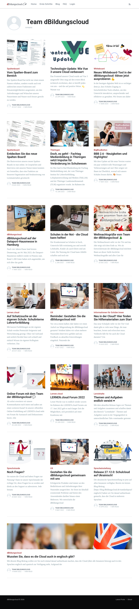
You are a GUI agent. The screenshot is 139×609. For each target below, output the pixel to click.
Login (72, 4)
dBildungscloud (12, 599)
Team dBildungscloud (21, 105)
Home (34, 4)
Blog (57, 4)
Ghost (130, 599)
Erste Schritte (46, 4)
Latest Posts (120, 599)
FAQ (65, 4)
